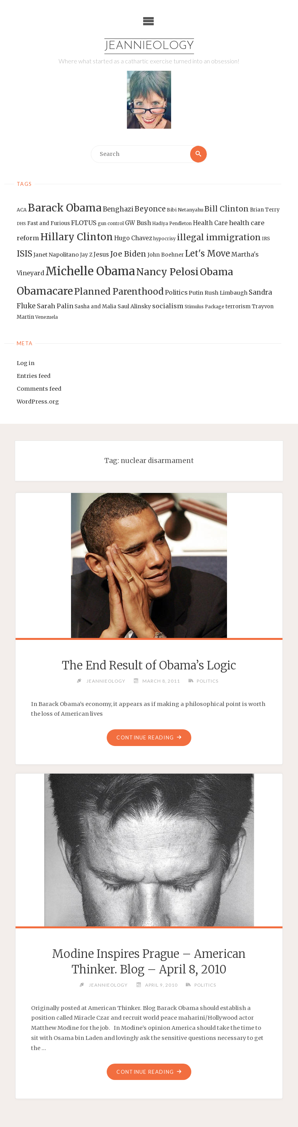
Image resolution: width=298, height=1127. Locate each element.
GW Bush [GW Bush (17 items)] (138, 223)
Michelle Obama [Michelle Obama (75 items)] (90, 271)
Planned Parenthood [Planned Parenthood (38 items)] (119, 291)
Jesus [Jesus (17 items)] (101, 254)
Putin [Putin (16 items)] (196, 292)
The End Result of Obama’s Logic (149, 666)
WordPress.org (38, 401)
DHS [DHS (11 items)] (21, 223)
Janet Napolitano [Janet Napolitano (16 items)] (56, 254)
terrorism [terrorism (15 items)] (238, 306)
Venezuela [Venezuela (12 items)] (46, 317)
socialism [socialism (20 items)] (168, 306)
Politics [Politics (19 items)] (176, 292)
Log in (26, 363)
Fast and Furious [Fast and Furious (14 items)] (48, 223)
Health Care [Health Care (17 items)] (210, 223)
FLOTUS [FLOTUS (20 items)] (84, 223)
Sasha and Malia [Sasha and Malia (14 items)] (95, 306)
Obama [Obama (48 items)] (216, 272)
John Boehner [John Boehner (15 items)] (165, 255)
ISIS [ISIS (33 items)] (24, 253)
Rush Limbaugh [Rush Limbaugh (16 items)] (226, 292)
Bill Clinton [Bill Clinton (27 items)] (226, 208)
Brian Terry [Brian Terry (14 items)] (265, 209)
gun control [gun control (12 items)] (111, 223)
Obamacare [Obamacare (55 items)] (45, 291)
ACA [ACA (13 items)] (22, 210)
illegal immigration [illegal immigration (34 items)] (219, 237)
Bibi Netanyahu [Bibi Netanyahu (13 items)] (185, 210)
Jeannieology (149, 46)
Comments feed (39, 388)
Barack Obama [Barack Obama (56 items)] (65, 207)
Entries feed (33, 375)
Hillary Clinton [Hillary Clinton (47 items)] (76, 237)
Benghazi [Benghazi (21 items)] (118, 209)
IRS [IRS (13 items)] (266, 238)
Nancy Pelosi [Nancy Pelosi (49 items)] (167, 272)
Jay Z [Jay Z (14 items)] (86, 255)
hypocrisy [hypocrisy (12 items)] (164, 238)
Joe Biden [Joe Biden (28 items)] (128, 254)
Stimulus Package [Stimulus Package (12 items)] (204, 306)
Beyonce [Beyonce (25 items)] (150, 208)
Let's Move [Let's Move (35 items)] (207, 253)
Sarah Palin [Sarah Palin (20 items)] (55, 306)
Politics (207, 680)
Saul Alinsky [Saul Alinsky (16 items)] (134, 306)
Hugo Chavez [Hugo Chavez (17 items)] (133, 238)
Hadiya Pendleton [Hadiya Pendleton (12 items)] (172, 223)
